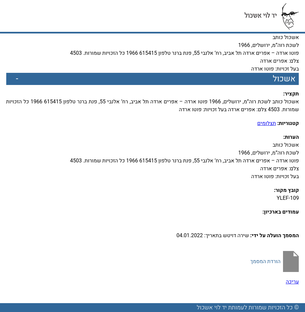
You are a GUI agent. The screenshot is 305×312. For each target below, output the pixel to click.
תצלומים (266, 123)
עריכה (292, 282)
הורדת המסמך (265, 261)
